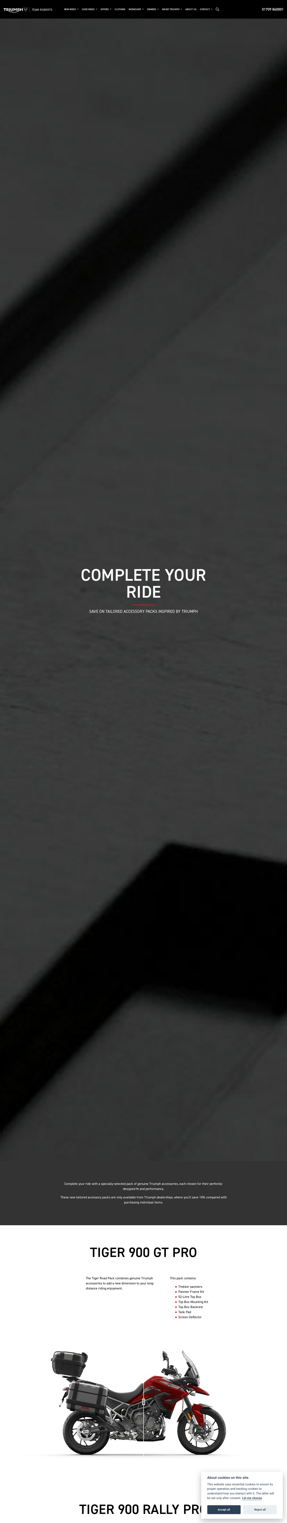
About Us (191, 9)
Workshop (135, 9)
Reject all (260, 1509)
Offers (105, 9)
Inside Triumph (171, 9)
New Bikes (70, 9)
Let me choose (252, 1498)
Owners (152, 9)
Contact (205, 9)
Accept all (224, 1509)
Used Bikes (88, 9)
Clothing (120, 9)
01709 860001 (273, 9)
